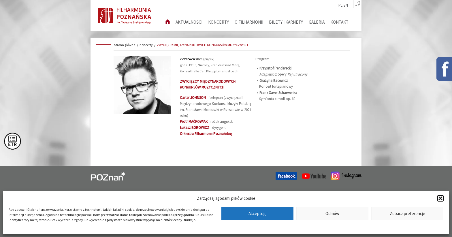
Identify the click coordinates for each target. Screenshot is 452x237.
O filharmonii (249, 22)
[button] (440, 198)
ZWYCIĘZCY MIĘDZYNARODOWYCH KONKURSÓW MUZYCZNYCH (202, 45)
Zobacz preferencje (407, 213)
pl (340, 5)
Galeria (317, 22)
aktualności (189, 22)
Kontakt (339, 22)
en (346, 5)
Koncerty (218, 22)
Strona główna (124, 45)
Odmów (332, 213)
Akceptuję (257, 213)
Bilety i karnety (286, 22)
